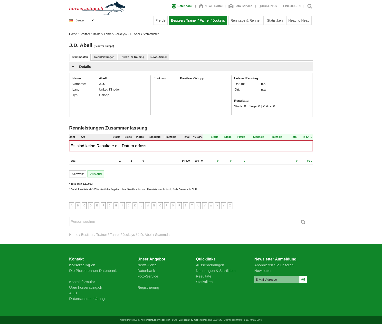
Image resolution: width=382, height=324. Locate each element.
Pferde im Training (132, 57)
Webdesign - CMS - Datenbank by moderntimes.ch (184, 320)
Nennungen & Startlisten (216, 270)
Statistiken (275, 20)
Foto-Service (240, 6)
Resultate (203, 276)
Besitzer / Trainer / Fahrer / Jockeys (198, 20)
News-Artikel (159, 57)
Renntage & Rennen (245, 20)
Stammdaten (80, 57)
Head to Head (298, 20)
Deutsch (77, 20)
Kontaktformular (82, 282)
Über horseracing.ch (85, 287)
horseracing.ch (149, 320)
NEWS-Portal (211, 6)
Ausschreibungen (210, 265)
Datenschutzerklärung (87, 298)
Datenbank (182, 6)
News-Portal (147, 265)
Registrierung (148, 287)
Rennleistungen (104, 57)
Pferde (160, 20)
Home (73, 34)
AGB (73, 293)
